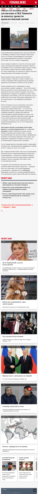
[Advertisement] (19, 227)
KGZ (5, 6)
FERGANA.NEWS (18, 2)
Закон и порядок (13, 22)
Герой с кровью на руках (24, 458)
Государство (21, 22)
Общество (32, 22)
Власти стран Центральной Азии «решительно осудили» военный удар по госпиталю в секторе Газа (18, 195)
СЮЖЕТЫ (32, 9)
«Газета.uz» (24, 60)
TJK (8, 6)
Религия (3, 25)
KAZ (2, 6)
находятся (26, 168)
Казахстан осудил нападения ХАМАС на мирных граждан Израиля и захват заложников (16, 189)
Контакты (4, 489)
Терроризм (27, 22)
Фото (24, 9)
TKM (12, 6)
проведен (26, 146)
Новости (3, 9)
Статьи (11, 9)
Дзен (13, 207)
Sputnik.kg (4, 131)
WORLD (19, 6)
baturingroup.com (16, 492)
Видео (18, 9)
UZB (15, 6)
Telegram (6, 207)
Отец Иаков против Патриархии (8, 458)
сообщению (26, 170)
